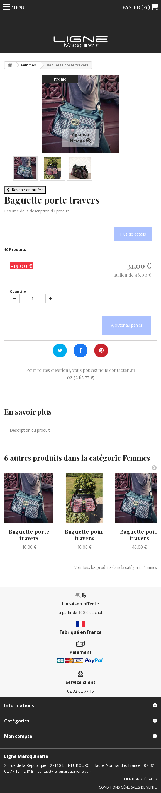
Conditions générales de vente (128, 787)
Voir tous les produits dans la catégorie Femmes (115, 567)
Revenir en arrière (24, 189)
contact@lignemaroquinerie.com (65, 771)
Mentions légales (140, 779)
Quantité (18, 291)
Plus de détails (133, 234)
